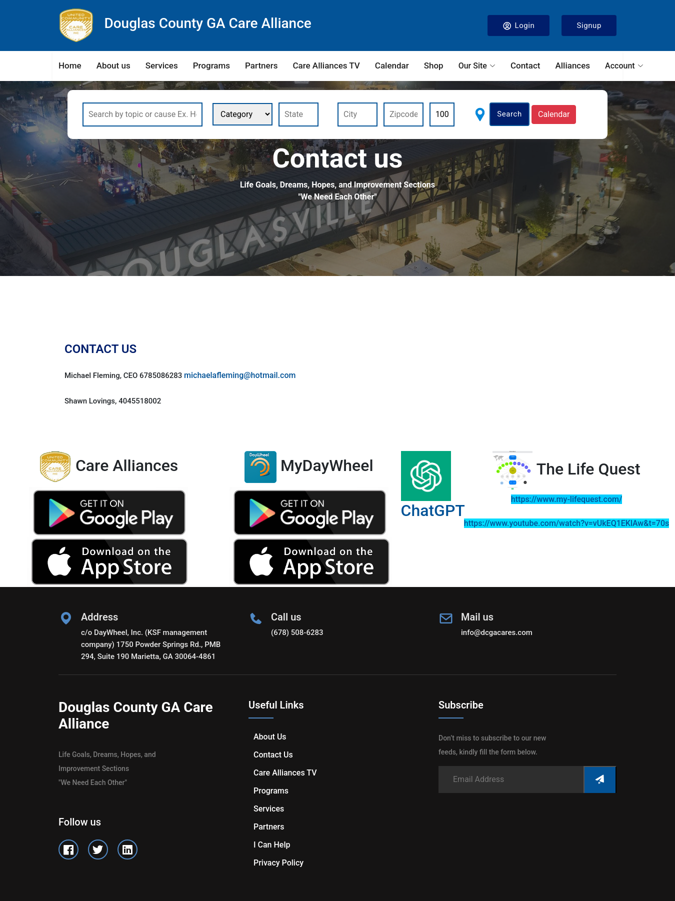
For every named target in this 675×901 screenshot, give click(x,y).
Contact (525, 65)
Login (518, 25)
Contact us (273, 755)
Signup (589, 25)
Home (70, 65)
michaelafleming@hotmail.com (240, 375)
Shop (434, 65)
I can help (272, 845)
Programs (211, 65)
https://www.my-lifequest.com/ (566, 499)
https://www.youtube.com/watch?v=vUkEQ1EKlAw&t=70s (566, 523)
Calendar (392, 65)
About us (113, 65)
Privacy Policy (279, 863)
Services (162, 65)
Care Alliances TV (326, 65)
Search (509, 114)
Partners (261, 65)
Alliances (572, 65)
